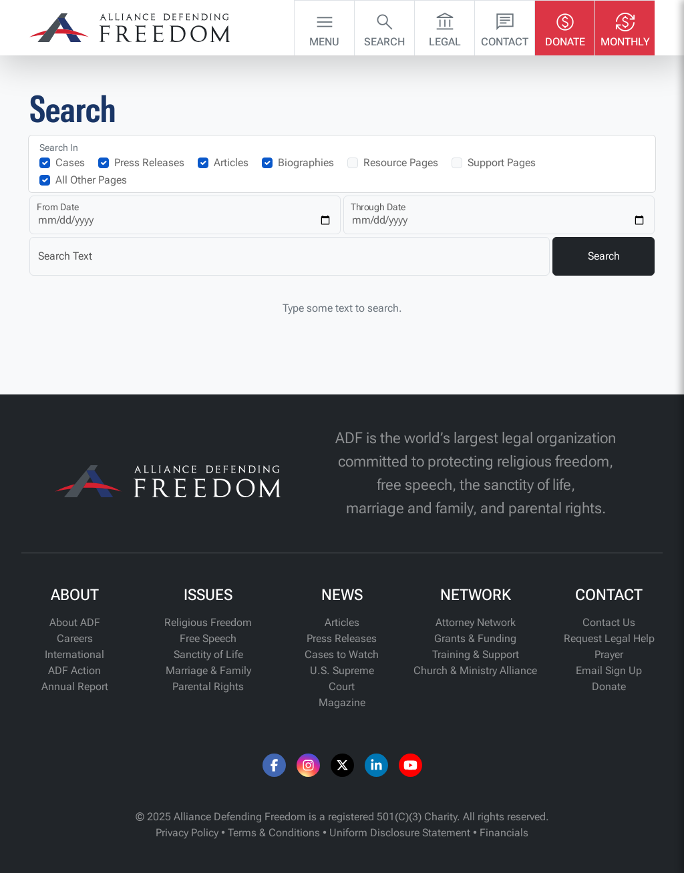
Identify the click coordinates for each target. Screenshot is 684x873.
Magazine (342, 702)
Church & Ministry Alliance (475, 670)
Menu (324, 26)
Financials (504, 832)
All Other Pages (91, 180)
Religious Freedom (208, 622)
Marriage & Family (208, 670)
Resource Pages (400, 162)
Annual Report (74, 686)
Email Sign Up (609, 670)
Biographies (306, 162)
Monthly (625, 26)
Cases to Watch (342, 654)
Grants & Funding (475, 638)
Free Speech (208, 638)
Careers (75, 638)
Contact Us (608, 622)
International (74, 654)
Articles (231, 162)
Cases (70, 162)
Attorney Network (476, 622)
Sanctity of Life (208, 654)
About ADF (74, 622)
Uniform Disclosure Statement (399, 832)
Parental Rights (208, 686)
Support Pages (502, 162)
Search (384, 26)
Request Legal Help (609, 638)
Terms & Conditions (274, 832)
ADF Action (74, 670)
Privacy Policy (187, 832)
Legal (445, 26)
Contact (504, 26)
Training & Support (475, 654)
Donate (565, 26)
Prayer (608, 654)
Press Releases (149, 162)
